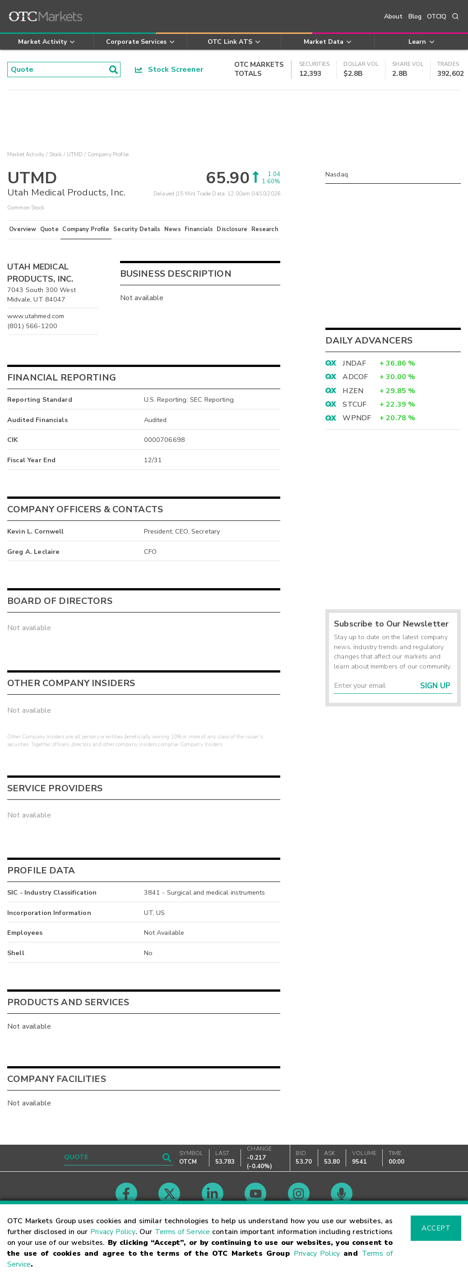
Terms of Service (182, 1232)
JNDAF (354, 363)
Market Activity (25, 154)
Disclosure (232, 229)
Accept (436, 1228)
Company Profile (85, 229)
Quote (49, 229)
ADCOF (355, 377)
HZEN (353, 391)
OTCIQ (436, 16)
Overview (22, 229)
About (393, 16)
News (172, 229)
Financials (199, 229)
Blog (415, 16)
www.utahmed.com (35, 315)
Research (264, 229)
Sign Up (435, 686)
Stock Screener (169, 69)
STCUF (354, 404)
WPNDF (357, 418)
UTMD (75, 154)
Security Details (136, 229)
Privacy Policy (112, 1232)
